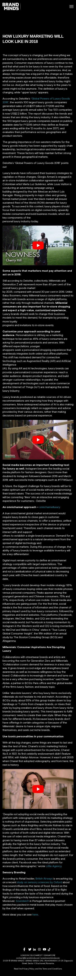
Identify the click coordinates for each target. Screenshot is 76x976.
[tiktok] (50, 949)
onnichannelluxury (49, 507)
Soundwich (22, 900)
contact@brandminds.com (28, 958)
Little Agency (54, 866)
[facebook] (25, 949)
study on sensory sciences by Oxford (39, 882)
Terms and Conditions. (52, 969)
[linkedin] (35, 949)
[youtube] (45, 949)
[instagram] (40, 949)
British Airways (44, 878)
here (35, 914)
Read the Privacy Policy (24, 969)
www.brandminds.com (50, 958)
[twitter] (30, 949)
